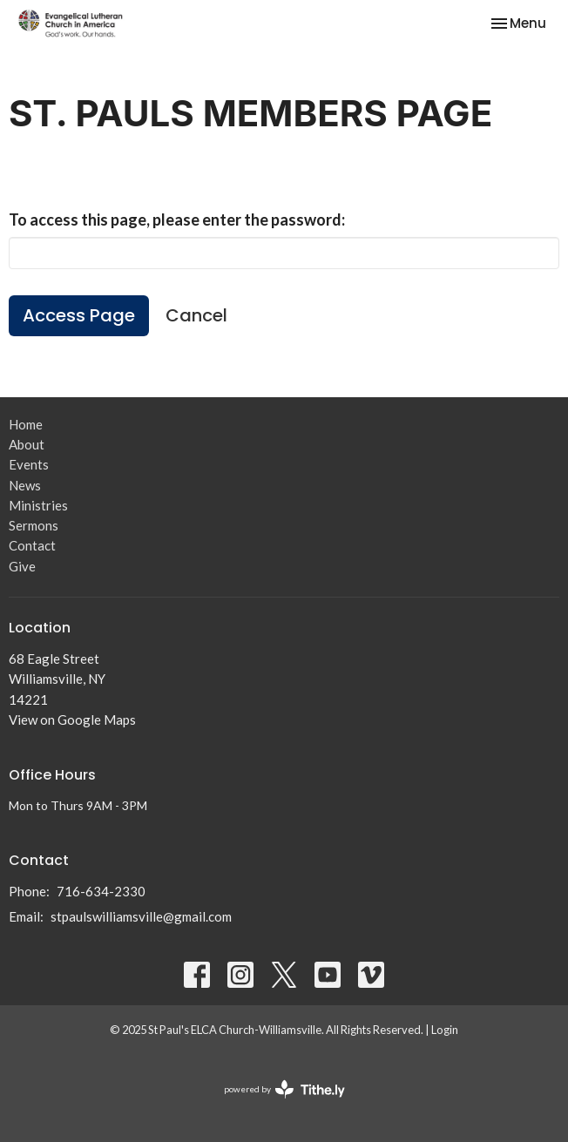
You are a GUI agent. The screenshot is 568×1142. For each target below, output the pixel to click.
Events (29, 464)
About (26, 444)
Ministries (38, 505)
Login (444, 1030)
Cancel (196, 315)
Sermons (33, 525)
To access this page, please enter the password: (177, 219)
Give (22, 566)
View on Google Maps (72, 719)
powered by (284, 1089)
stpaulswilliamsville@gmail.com (141, 916)
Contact (32, 545)
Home (26, 424)
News (25, 485)
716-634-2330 (101, 891)
